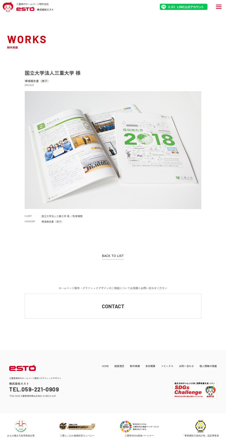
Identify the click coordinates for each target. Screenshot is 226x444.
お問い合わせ (186, 366)
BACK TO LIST (113, 256)
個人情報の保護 (208, 366)
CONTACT (113, 306)
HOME (105, 366)
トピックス (167, 366)
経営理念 (119, 366)
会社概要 (150, 366)
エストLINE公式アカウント (183, 7)
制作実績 (135, 366)
